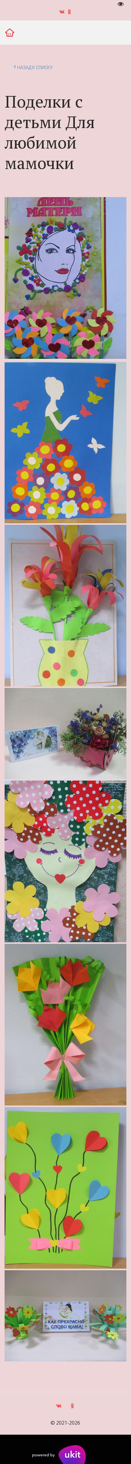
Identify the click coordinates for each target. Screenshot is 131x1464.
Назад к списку (33, 66)
